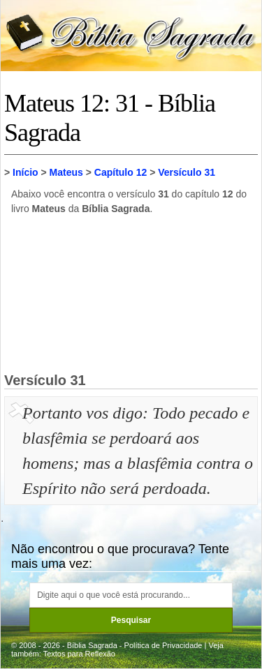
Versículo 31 (186, 172)
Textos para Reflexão (79, 653)
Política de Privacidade (163, 645)
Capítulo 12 (120, 172)
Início (25, 172)
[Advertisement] (131, 293)
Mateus (66, 172)
